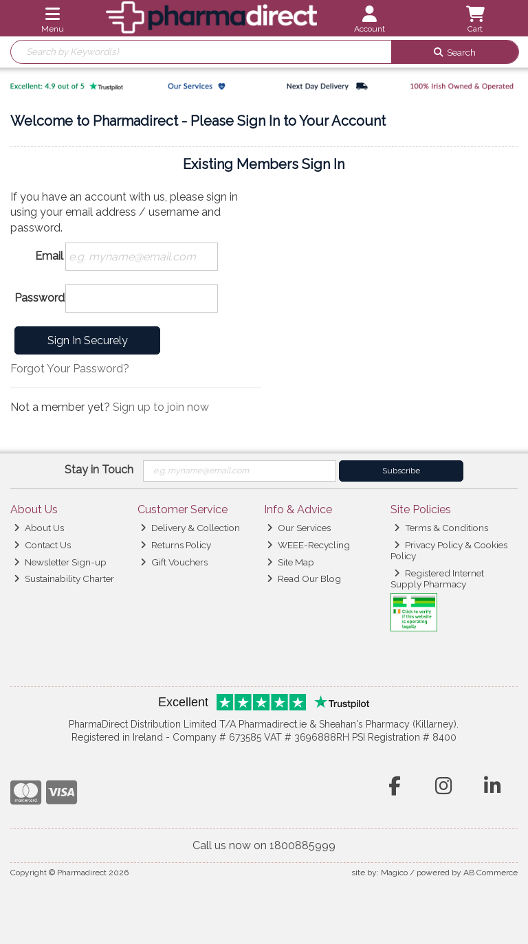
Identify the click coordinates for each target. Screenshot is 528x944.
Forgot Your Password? (69, 368)
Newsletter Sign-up (60, 562)
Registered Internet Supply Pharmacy (437, 578)
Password (38, 297)
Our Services (299, 527)
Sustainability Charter (64, 578)
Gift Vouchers (174, 562)
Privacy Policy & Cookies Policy (448, 550)
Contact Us (42, 544)
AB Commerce (490, 872)
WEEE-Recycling (308, 544)
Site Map (290, 562)
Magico (394, 872)
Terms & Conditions (441, 527)
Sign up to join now (161, 407)
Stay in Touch (99, 469)
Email (49, 255)
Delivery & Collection (190, 527)
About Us (39, 527)
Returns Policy (175, 544)
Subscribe (401, 470)
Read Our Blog (304, 578)
